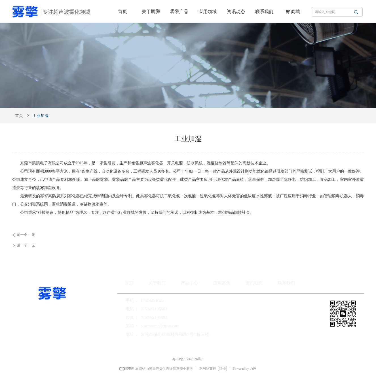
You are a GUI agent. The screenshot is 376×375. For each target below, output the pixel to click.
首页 (19, 116)
